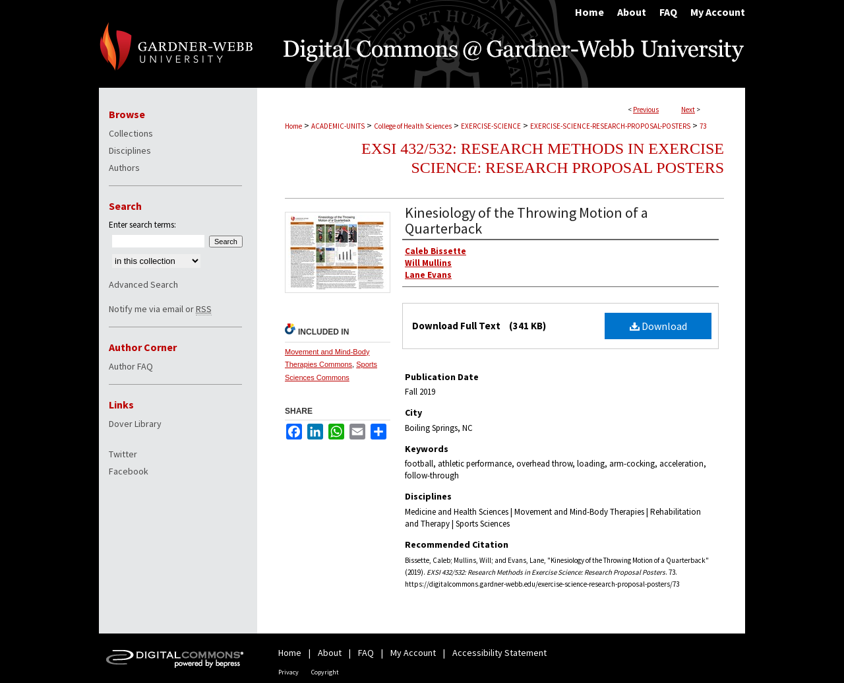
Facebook (128, 471)
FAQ (366, 653)
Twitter (123, 454)
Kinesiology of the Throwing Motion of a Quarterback (526, 220)
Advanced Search (143, 284)
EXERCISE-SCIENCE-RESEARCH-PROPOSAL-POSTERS (610, 126)
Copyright (325, 672)
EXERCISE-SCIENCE (491, 126)
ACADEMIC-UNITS (338, 126)
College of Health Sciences (413, 126)
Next (688, 109)
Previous (646, 109)
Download (658, 326)
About (330, 653)
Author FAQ (131, 366)
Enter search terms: (142, 224)
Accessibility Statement (499, 653)
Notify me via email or (160, 309)
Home (293, 126)
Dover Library (135, 424)
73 (703, 126)
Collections (131, 133)
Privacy (288, 672)
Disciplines (130, 150)
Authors (124, 168)
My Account (413, 653)
